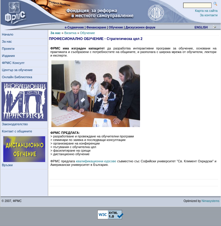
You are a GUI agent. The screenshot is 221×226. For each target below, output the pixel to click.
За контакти (208, 15)
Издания (9, 55)
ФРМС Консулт (14, 63)
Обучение (116, 27)
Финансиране (96, 27)
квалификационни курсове (96, 161)
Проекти (9, 48)
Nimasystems (210, 201)
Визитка (70, 33)
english (200, 27)
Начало (7, 34)
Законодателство (15, 124)
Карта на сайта (206, 10)
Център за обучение (18, 70)
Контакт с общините (17, 131)
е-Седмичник (74, 27)
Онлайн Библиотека (17, 77)
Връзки (8, 165)
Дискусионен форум (140, 27)
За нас (8, 41)
